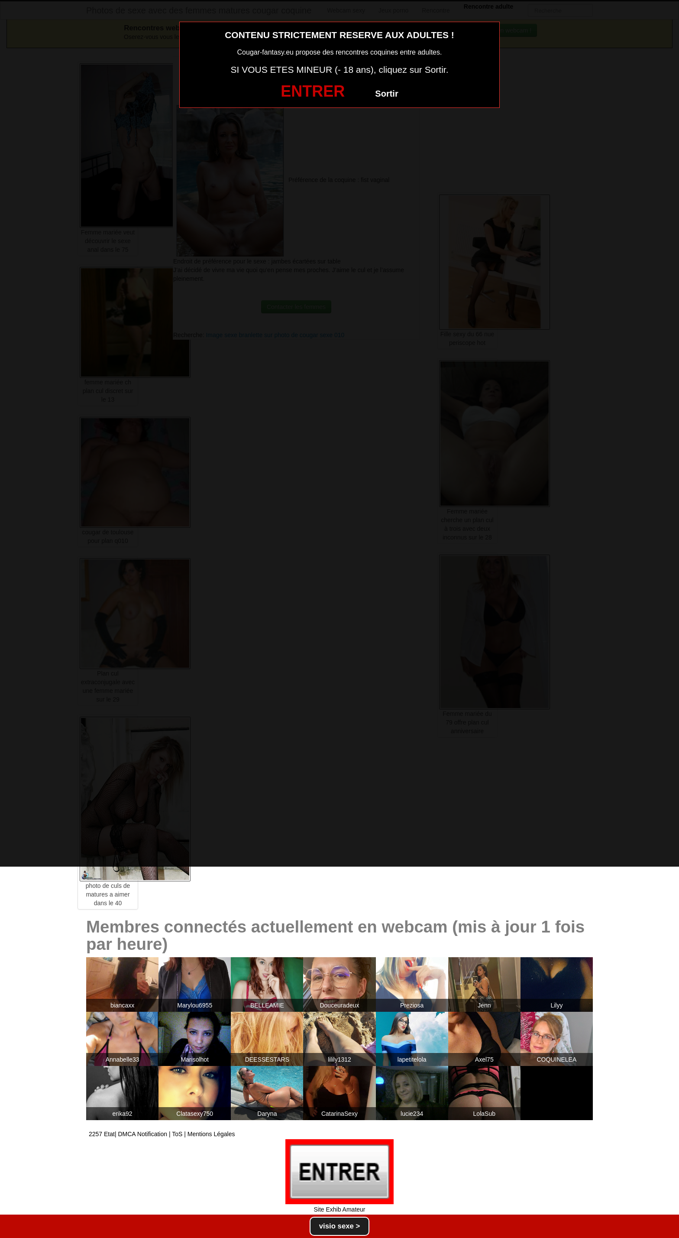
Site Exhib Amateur (339, 1209)
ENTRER (313, 91)
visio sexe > (339, 1226)
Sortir (386, 93)
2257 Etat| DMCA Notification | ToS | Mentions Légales (162, 1134)
